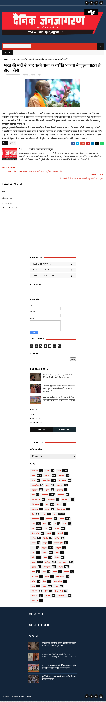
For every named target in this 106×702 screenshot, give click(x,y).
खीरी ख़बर (61, 496)
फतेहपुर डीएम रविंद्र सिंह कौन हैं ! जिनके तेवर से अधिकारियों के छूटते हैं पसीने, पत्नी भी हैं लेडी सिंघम (59, 656)
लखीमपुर (47, 563)
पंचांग (44, 524)
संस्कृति (55, 573)
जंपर (33, 515)
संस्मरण (66, 573)
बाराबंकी (60, 534)
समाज (47, 577)
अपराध (59, 471)
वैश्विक (61, 568)
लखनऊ (34, 563)
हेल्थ (46, 592)
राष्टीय (57, 553)
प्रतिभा (65, 524)
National (62, 597)
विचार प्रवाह (47, 568)
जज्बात (44, 515)
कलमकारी (61, 476)
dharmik (59, 592)
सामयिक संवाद (60, 577)
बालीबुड (34, 539)
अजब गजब (35, 471)
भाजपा (33, 544)
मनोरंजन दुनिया (58, 544)
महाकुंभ (44, 548)
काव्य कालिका (62, 481)
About (33, 415)
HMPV (48, 597)
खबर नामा (60, 491)
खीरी (33, 496)
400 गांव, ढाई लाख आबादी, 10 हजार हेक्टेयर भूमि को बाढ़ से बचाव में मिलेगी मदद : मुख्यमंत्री (59, 399)
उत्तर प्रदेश (47, 476)
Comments (64, 430)
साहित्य (33, 582)
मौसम (33, 553)
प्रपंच (46, 529)
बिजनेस (45, 539)
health (35, 597)
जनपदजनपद (35, 520)
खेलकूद (59, 505)
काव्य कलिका (46, 481)
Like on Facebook (54, 271)
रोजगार (57, 558)
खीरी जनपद (51, 500)
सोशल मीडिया (58, 582)
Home (6, 59)
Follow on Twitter (54, 265)
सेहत (44, 582)
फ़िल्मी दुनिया (35, 534)
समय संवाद (35, 577)
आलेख (33, 476)
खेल (47, 505)
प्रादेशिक (57, 529)
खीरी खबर (45, 496)
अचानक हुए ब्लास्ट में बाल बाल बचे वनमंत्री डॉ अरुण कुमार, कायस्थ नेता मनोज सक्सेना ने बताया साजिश (59, 389)
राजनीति (45, 553)
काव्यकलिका (35, 486)
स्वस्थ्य (33, 587)
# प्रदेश (12, 144)
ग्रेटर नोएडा (35, 510)
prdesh (35, 601)
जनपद (55, 515)
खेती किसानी (35, 505)
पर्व (55, 524)
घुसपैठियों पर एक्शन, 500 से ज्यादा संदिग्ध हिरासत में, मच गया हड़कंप (59, 678)
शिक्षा (44, 573)
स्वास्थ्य (44, 587)
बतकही (49, 534)
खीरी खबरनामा (36, 500)
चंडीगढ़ (47, 510)
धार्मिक (62, 520)
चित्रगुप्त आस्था (61, 510)
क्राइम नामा (60, 486)
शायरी (33, 573)
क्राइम (47, 486)
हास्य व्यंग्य (34, 592)
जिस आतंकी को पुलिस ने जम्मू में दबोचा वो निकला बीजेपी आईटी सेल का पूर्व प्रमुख (57, 377)
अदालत (47, 471)
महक (33, 548)
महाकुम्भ (58, 548)
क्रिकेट (47, 491)
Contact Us (35, 419)
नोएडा (33, 524)
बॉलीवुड (57, 539)
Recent (41, 430)
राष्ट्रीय (33, 558)
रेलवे (45, 558)
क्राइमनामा (34, 491)
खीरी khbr (66, 500)
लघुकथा (34, 568)
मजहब (45, 544)
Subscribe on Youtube (54, 277)
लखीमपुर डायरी (63, 563)
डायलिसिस (49, 520)
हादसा (56, 587)
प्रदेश (13, 59)
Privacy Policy (36, 423)
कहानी (33, 481)
